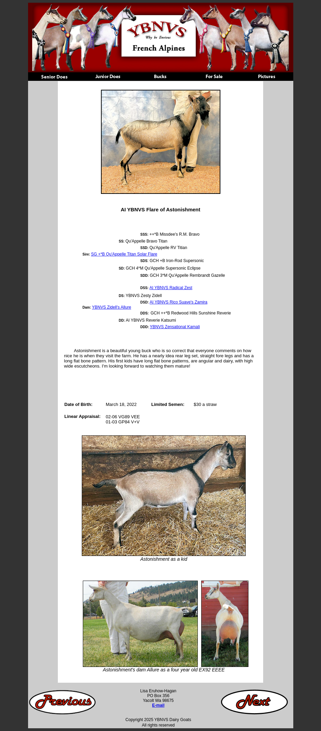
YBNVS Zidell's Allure (111, 307)
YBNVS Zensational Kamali (175, 326)
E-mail (158, 705)
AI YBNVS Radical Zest (171, 287)
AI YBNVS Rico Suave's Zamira (178, 302)
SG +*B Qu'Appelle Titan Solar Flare (124, 254)
